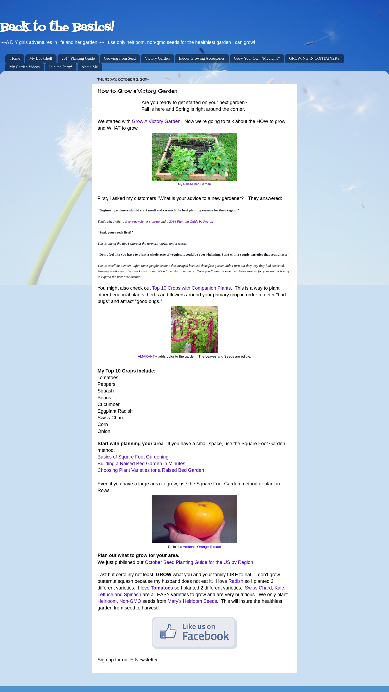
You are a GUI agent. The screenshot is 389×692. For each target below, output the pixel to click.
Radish (235, 581)
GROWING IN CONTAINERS (314, 58)
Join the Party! (60, 67)
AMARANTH (147, 356)
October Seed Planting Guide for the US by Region (199, 562)
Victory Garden (157, 58)
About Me (90, 67)
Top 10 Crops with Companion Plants (191, 288)
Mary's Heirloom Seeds (192, 601)
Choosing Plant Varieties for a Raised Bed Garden (151, 470)
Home (15, 58)
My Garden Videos (24, 67)
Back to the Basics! (57, 27)
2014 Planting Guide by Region (191, 221)
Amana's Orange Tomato (202, 547)
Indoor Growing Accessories (202, 58)
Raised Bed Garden (197, 184)
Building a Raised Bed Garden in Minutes (141, 463)
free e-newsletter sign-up (142, 221)
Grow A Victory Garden (156, 121)
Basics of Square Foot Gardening (133, 457)
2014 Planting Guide (78, 58)
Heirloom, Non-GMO (119, 601)
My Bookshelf (40, 58)
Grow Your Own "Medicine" (257, 58)
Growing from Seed (120, 58)
